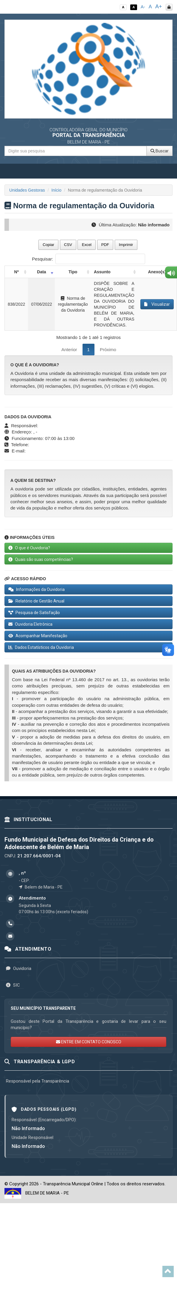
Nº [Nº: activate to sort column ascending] (16, 271)
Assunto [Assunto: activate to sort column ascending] (102, 271)
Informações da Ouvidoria (36, 589)
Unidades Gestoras (27, 190)
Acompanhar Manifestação (37, 635)
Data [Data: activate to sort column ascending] (41, 271)
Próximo (108, 349)
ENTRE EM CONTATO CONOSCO (88, 1041)
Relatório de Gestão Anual (36, 601)
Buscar (159, 151)
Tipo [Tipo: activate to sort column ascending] (73, 271)
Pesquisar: (88, 259)
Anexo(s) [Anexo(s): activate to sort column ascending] (157, 271)
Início (56, 190)
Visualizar (157, 304)
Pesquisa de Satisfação (34, 612)
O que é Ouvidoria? (29, 547)
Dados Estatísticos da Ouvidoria (41, 647)
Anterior (69, 349)
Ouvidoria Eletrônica (30, 624)
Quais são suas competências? (40, 559)
